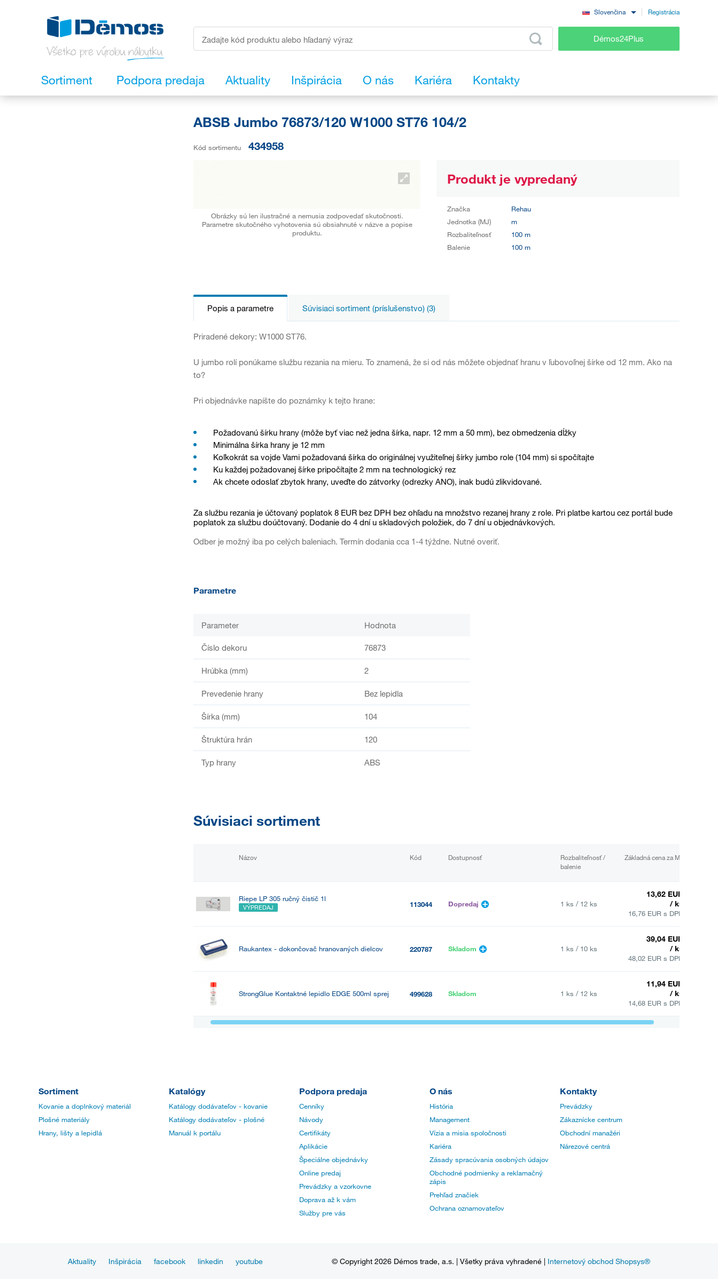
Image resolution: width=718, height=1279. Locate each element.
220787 (421, 949)
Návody (311, 1119)
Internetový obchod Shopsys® (599, 1261)
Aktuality (82, 1261)
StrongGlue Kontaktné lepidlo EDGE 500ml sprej (314, 994)
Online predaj (320, 1173)
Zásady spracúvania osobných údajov (489, 1159)
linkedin (210, 1261)
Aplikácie (313, 1146)
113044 (421, 904)
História (441, 1106)
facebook (169, 1261)
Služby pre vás (322, 1213)
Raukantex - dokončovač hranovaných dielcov (311, 949)
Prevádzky (576, 1106)
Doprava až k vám (327, 1199)
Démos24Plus (619, 38)
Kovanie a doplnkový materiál (84, 1106)
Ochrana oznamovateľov (467, 1208)
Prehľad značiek (454, 1194)
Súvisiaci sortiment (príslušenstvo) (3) (368, 308)
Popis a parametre (240, 308)
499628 (421, 994)
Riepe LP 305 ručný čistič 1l (282, 899)
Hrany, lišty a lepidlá (70, 1132)
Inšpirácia (125, 1261)
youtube (249, 1261)
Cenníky (311, 1106)
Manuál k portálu (195, 1132)
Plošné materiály (64, 1119)
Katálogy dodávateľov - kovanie (218, 1106)
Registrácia (664, 11)
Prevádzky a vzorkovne (335, 1186)
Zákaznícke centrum (591, 1119)
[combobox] (609, 11)
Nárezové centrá (585, 1146)
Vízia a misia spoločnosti (468, 1132)
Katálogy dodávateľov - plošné (216, 1119)
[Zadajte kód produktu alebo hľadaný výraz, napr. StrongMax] (373, 38)
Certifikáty (315, 1132)
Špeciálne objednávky (333, 1159)
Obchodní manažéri (590, 1132)
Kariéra (440, 1146)
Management (450, 1119)
